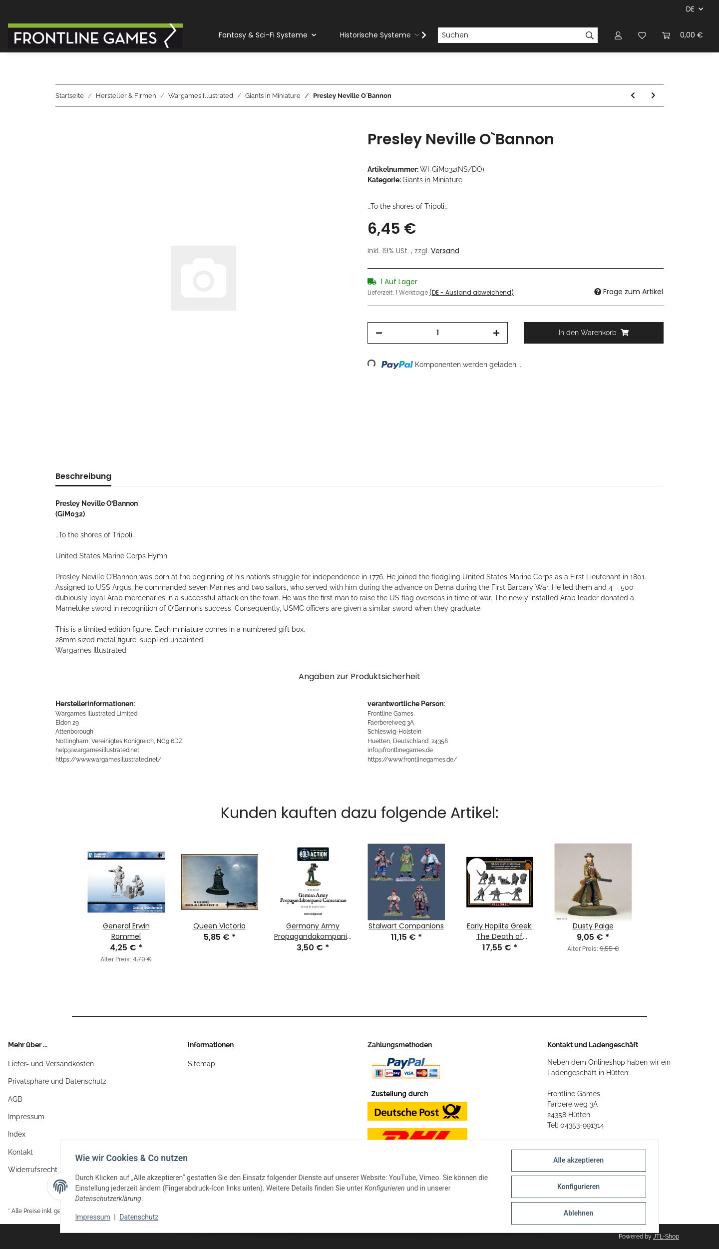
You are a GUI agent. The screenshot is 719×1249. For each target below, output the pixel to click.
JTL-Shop (666, 1236)
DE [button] (690, 9)
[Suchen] (509, 35)
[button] (618, 35)
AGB (15, 1099)
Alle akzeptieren (577, 1162)
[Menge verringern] (379, 333)
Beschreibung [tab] (83, 476)
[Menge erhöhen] (496, 333)
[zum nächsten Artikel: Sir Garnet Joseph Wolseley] (653, 95)
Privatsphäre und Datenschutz (57, 1081)
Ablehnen (577, 1214)
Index (16, 1134)
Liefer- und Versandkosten (51, 1064)
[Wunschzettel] (642, 35)
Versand (445, 251)
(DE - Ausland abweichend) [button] (471, 292)
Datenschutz (140, 1218)
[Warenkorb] (682, 35)
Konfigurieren (577, 1188)
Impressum (26, 1117)
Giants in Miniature (432, 180)
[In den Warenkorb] (63, 124)
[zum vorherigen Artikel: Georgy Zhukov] (633, 95)
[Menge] (437, 333)
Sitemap (201, 1064)
